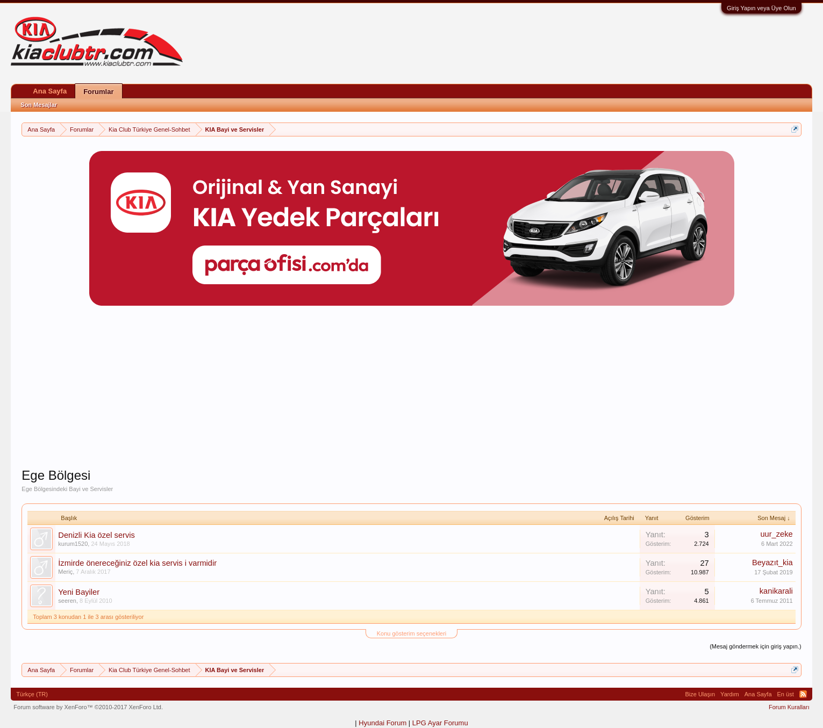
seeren (67, 600)
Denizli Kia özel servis (96, 535)
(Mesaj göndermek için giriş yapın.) (755, 646)
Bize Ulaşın (700, 694)
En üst (785, 694)
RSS (803, 694)
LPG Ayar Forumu (440, 723)
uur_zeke (776, 534)
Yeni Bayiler (78, 592)
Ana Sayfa (50, 91)
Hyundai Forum (382, 723)
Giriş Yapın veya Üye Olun (761, 8)
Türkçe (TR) (32, 694)
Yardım (729, 694)
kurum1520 (73, 543)
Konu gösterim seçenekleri (412, 633)
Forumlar (98, 92)
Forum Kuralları (789, 707)
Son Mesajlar (38, 105)
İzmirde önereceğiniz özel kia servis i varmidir (137, 563)
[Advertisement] (411, 392)
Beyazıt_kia (772, 562)
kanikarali (776, 591)
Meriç (65, 571)
